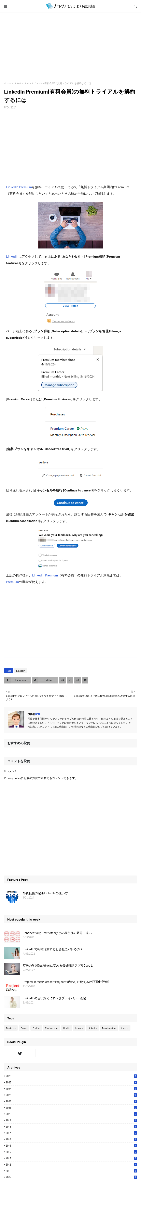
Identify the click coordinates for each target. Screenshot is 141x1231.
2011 (71, 1170)
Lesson (79, 1028)
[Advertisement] (70, 47)
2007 (71, 1177)
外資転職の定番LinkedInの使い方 (45, 893)
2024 (71, 1088)
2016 (71, 1139)
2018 (71, 1126)
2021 (71, 1107)
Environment (51, 1028)
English (36, 1028)
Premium (12, 582)
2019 (71, 1120)
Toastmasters (109, 1028)
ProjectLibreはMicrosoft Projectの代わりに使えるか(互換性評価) (66, 982)
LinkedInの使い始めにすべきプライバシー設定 (54, 998)
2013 (71, 1158)
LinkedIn (18, 83)
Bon (37, 714)
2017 (71, 1133)
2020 (71, 1114)
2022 (71, 1101)
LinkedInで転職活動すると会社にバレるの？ (53, 949)
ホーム (7, 83)
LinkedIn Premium (19, 187)
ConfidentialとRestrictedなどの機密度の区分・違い (57, 933)
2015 (71, 1145)
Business (11, 1028)
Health (66, 1028)
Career (24, 1028)
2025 (71, 1082)
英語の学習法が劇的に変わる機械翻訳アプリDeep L (58, 965)
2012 (71, 1164)
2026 (71, 1076)
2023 (71, 1095)
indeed (124, 1028)
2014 (71, 1152)
